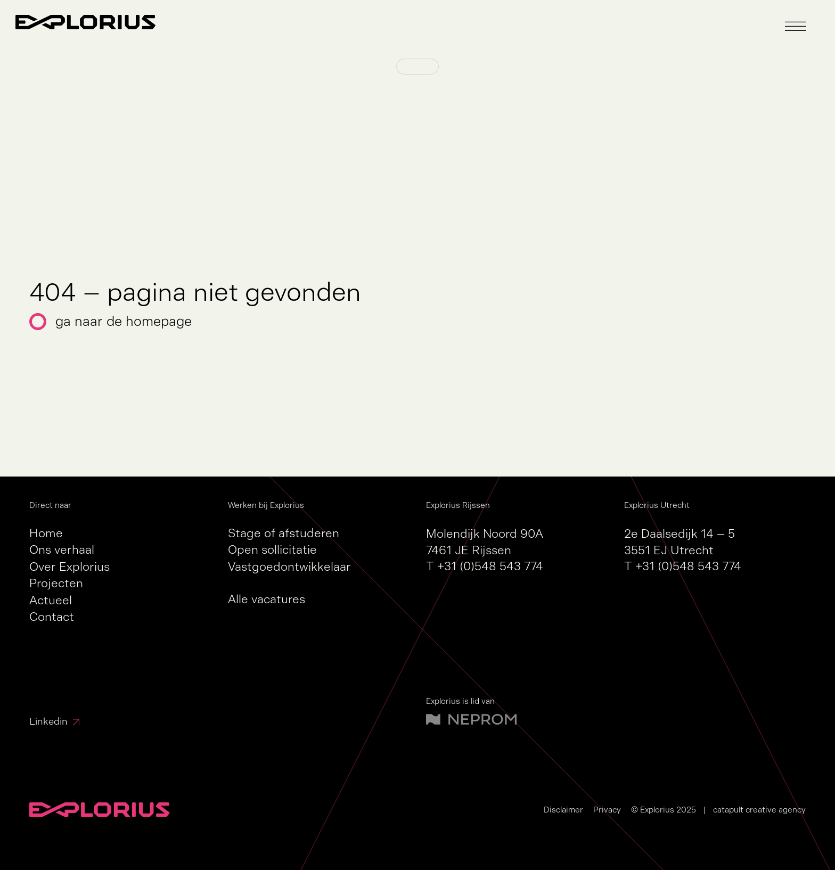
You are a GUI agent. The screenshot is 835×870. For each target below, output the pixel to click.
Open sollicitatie (272, 549)
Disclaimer (563, 809)
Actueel (50, 600)
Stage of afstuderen (283, 533)
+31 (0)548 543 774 (490, 566)
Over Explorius (69, 566)
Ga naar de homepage (123, 321)
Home (46, 533)
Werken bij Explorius (266, 505)
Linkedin (48, 721)
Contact (51, 617)
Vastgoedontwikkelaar (289, 566)
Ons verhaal (61, 549)
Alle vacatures (266, 599)
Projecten (56, 583)
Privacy (607, 809)
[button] (796, 27)
